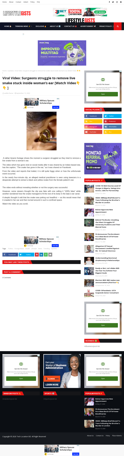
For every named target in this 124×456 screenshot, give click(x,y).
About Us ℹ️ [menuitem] (55, 26)
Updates (11, 71)
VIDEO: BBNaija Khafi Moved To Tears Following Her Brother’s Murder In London (107, 200)
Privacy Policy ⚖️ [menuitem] (106, 26)
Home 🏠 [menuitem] (7, 26)
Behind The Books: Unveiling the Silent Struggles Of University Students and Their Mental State (107, 223)
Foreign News (19, 249)
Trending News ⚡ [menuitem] (23, 26)
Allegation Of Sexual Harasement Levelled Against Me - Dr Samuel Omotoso (107, 248)
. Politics (10, 249)
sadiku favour (8, 93)
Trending (46, 249)
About (11, 2)
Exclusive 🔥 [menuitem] (41, 26)
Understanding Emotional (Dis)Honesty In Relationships (107, 259)
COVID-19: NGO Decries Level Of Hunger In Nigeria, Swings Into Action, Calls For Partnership (108, 188)
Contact (18, 2)
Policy (33, 2)
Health (27, 249)
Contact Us (99, 436)
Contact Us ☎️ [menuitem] (70, 26)
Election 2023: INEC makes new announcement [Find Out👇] (107, 281)
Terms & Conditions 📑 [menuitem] (14, 34)
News (40, 249)
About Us (90, 436)
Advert (25, 2)
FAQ (38, 2)
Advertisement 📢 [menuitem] (88, 26)
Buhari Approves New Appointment (104, 211)
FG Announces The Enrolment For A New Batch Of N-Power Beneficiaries (107, 236)
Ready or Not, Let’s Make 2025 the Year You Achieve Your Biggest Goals (107, 270)
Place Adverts (117, 436)
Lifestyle (34, 249)
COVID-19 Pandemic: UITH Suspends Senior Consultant (107, 291)
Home (4, 2)
